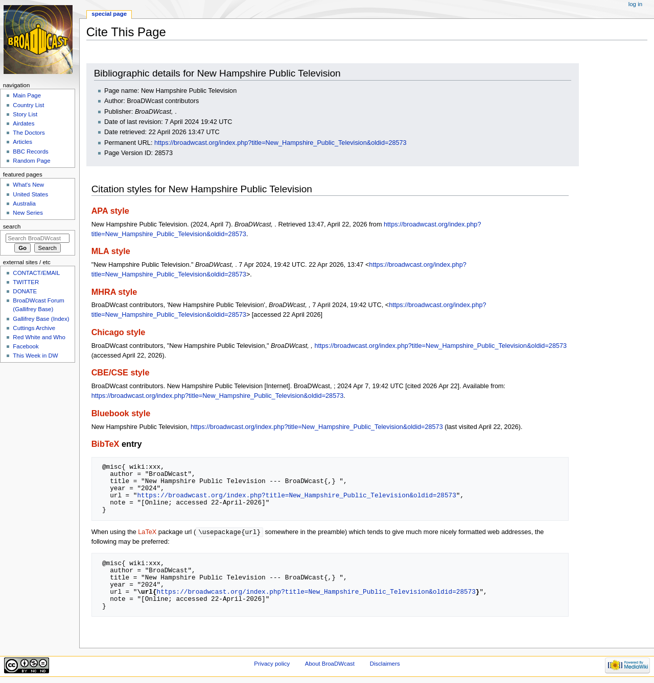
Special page (109, 14)
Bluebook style (121, 413)
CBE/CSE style (120, 372)
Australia (24, 203)
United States (30, 194)
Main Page (27, 95)
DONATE (25, 291)
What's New (28, 185)
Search (12, 226)
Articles (22, 142)
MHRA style (114, 291)
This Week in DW (35, 355)
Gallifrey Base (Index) (41, 319)
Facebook (25, 346)
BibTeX (105, 443)
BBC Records (30, 151)
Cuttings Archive (34, 328)
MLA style (110, 251)
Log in (635, 4)
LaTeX (147, 532)
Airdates (23, 123)
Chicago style (118, 332)
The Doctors (28, 133)
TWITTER (26, 282)
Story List (25, 114)
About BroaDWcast (330, 664)
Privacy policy (272, 664)
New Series (28, 213)
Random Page (31, 161)
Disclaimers (385, 664)
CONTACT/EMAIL (36, 273)
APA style (110, 210)
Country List (28, 105)
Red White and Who (39, 337)
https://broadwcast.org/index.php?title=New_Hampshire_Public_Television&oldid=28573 (280, 142)
